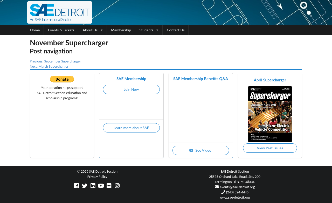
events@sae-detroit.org (237, 187)
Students (148, 30)
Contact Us (175, 30)
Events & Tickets (61, 30)
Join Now (131, 89)
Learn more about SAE (131, 127)
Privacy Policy (97, 176)
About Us (92, 30)
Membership (121, 30)
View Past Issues (270, 148)
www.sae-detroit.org (234, 197)
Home (35, 30)
